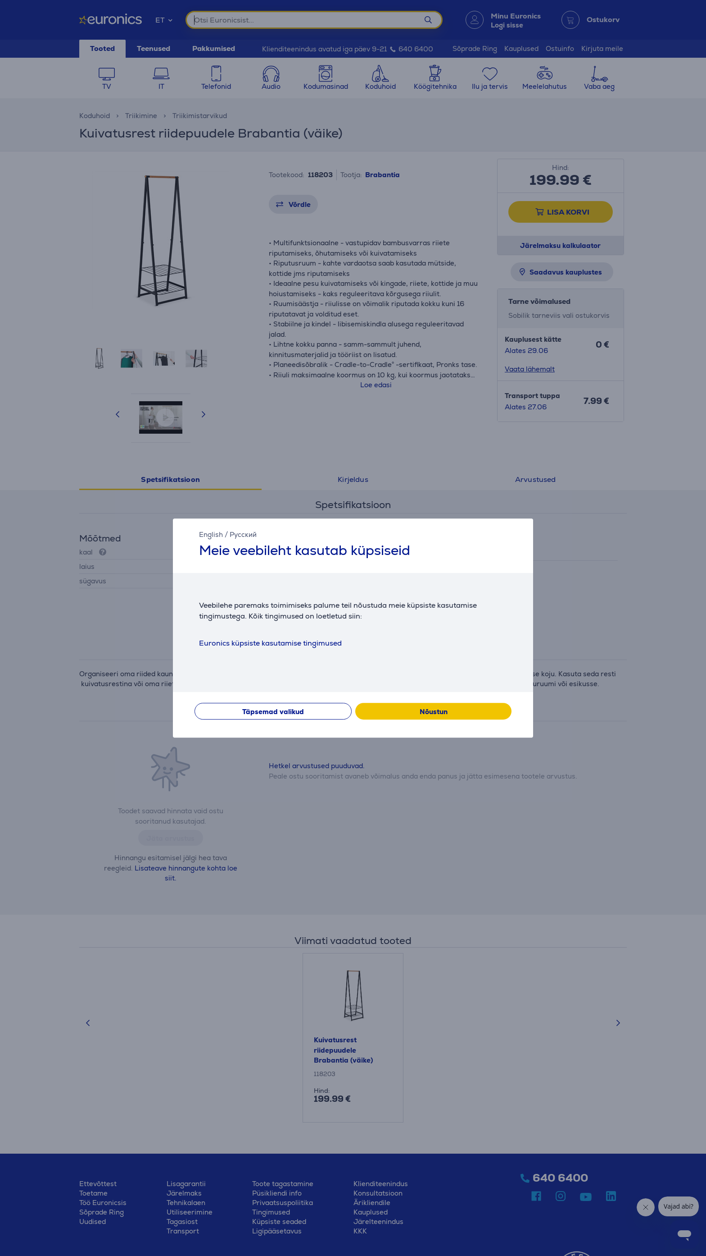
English (211, 534)
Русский (243, 534)
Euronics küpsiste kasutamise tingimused (270, 643)
